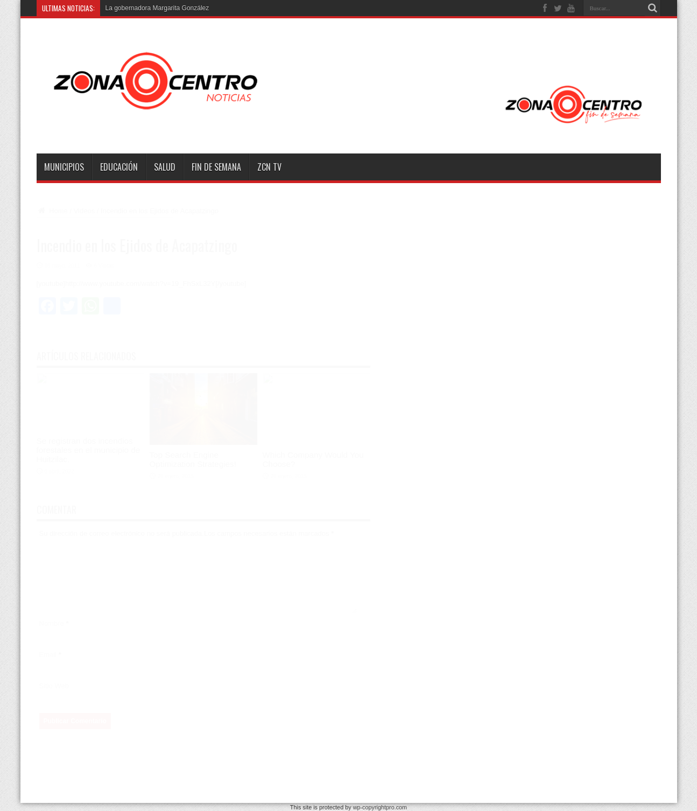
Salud (164, 166)
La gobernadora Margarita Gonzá (153, 8)
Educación (119, 166)
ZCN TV (269, 166)
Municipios (64, 166)
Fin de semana (216, 166)
